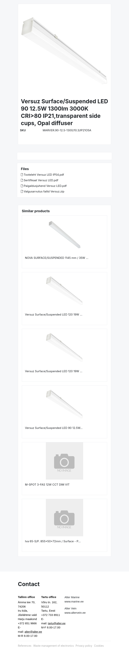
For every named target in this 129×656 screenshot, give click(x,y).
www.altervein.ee (75, 612)
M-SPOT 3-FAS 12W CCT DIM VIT (47, 484)
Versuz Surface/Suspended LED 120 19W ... (53, 314)
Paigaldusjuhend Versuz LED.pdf (44, 186)
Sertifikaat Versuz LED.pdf (39, 180)
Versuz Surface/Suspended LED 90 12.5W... (54, 428)
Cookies (99, 645)
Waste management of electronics (53, 645)
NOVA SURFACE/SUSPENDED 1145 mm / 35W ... (56, 258)
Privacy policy (84, 645)
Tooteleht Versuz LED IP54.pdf (42, 174)
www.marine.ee (74, 601)
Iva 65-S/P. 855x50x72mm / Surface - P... (53, 541)
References (24, 645)
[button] (25, 51)
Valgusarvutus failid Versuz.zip (42, 191)
